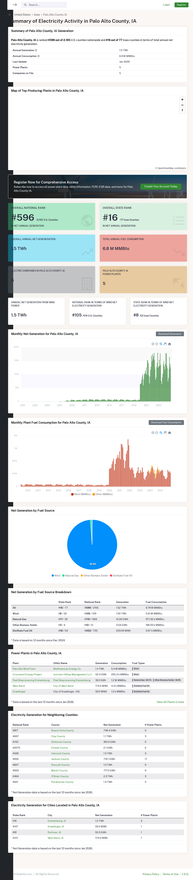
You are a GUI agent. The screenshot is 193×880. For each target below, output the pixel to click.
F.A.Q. (185, 874)
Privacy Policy (150, 874)
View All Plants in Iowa (170, 702)
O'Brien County (68, 776)
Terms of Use (170, 874)
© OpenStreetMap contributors (170, 168)
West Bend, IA (64, 837)
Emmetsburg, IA (66, 820)
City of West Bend (74, 685)
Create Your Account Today (160, 186)
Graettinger (30, 691)
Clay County (67, 736)
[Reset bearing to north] (182, 110)
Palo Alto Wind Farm (35, 668)
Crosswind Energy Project (38, 674)
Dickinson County (70, 741)
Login (166, 4)
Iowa (48, 14)
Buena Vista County (71, 730)
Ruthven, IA (63, 832)
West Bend (30, 685)
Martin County (68, 770)
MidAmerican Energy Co (77, 668)
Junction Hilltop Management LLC (83, 674)
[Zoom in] (182, 99)
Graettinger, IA (65, 826)
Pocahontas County (71, 781)
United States (33, 14)
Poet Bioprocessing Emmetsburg (42, 680)
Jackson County (69, 758)
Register (181, 4)
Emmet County (68, 747)
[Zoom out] (182, 105)
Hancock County (69, 753)
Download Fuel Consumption (166, 422)
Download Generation (170, 333)
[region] (6, 437)
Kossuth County (69, 764)
